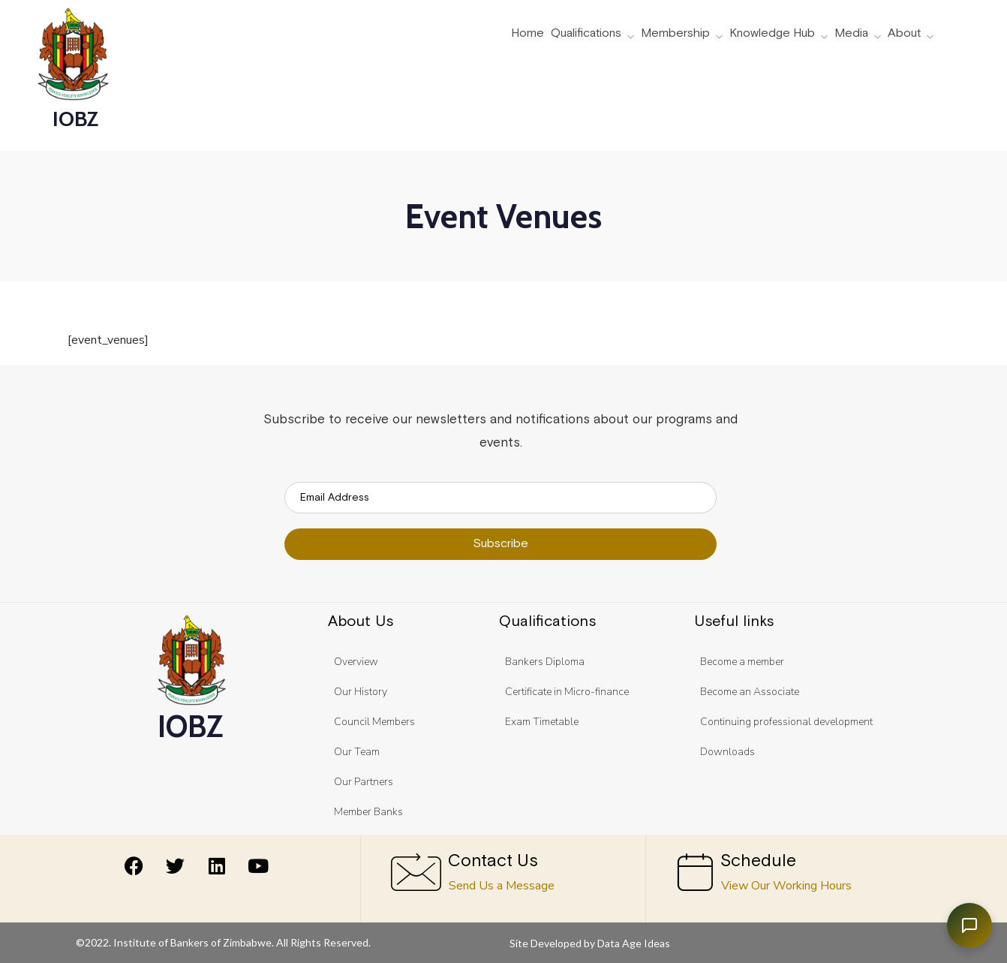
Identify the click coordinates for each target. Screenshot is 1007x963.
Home (527, 33)
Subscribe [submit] (500, 544)
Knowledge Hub (772, 33)
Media (851, 33)
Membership (675, 33)
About (904, 33)
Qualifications (586, 33)
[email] (500, 497)
